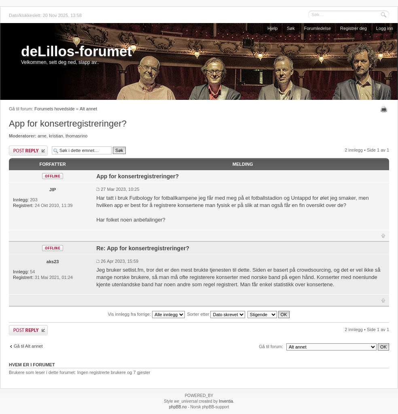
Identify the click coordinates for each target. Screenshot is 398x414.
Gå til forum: (271, 346)
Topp (383, 236)
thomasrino (76, 135)
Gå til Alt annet (28, 346)
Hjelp (272, 28)
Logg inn (384, 28)
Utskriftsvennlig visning (385, 109)
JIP (52, 189)
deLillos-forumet (76, 51)
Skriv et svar (28, 151)
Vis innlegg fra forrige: (146, 314)
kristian (56, 135)
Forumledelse (317, 28)
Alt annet (88, 108)
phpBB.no (178, 407)
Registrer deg (353, 28)
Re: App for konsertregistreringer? (142, 248)
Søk (291, 28)
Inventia (226, 401)
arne (42, 135)
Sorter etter (216, 314)
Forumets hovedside (54, 108)
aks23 (53, 261)
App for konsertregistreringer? (68, 123)
